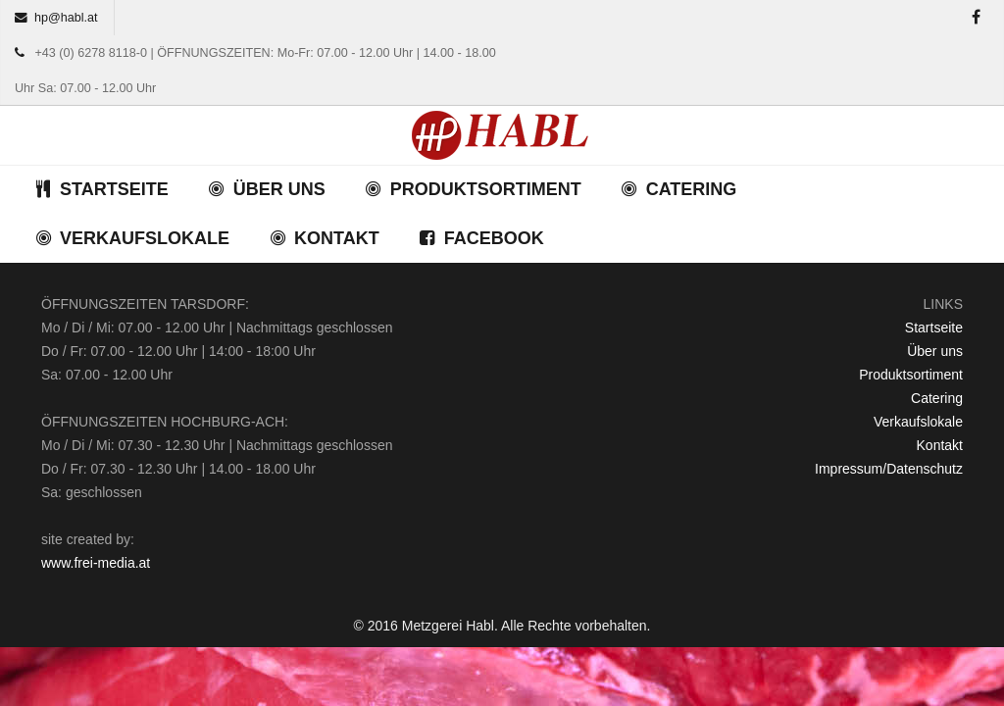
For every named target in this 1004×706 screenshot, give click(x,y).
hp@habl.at (66, 18)
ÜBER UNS (267, 189)
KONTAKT (324, 238)
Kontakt (940, 445)
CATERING (679, 189)
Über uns (935, 351)
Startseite (934, 327)
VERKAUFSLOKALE (131, 238)
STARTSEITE (101, 189)
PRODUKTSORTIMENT (473, 189)
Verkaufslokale (918, 421)
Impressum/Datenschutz (889, 469)
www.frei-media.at (95, 563)
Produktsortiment (911, 374)
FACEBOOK (481, 238)
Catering (937, 398)
